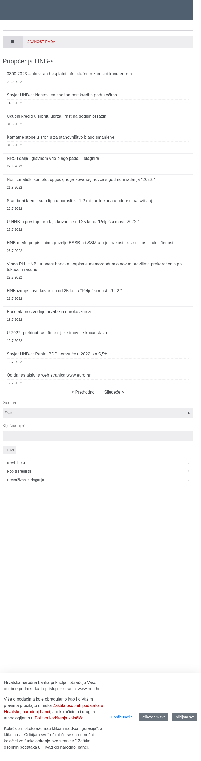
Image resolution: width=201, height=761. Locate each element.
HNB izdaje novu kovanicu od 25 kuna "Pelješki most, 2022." (64, 290)
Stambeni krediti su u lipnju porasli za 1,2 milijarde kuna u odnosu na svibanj (79, 200)
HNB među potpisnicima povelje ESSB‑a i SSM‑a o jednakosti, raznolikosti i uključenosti (91, 243)
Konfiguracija (121, 717)
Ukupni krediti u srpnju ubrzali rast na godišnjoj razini (57, 116)
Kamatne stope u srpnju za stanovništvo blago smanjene (60, 137)
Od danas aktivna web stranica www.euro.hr (49, 375)
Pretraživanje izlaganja (100, 480)
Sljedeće (112, 392)
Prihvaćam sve (153, 717)
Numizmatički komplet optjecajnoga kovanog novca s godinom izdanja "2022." (81, 179)
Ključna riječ (14, 425)
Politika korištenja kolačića (59, 718)
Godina (9, 402)
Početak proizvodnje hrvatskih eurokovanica (49, 311)
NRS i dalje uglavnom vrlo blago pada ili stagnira (53, 158)
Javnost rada (41, 41)
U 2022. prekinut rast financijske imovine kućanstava (57, 333)
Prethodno (84, 392)
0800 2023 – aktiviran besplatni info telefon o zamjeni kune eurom (69, 74)
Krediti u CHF (100, 463)
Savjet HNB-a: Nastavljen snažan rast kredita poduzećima (62, 95)
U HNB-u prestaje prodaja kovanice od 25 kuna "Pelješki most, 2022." (73, 221)
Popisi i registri (100, 471)
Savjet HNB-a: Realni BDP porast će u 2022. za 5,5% (57, 354)
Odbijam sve (184, 717)
